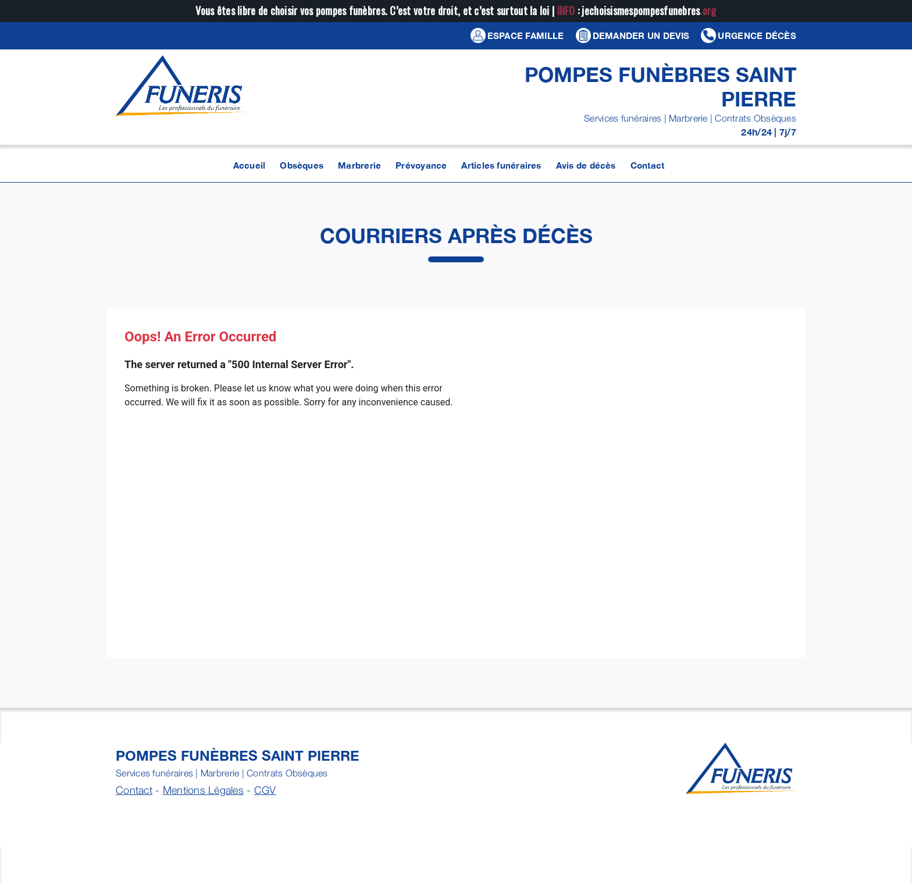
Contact (134, 790)
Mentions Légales (203, 790)
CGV (265, 790)
